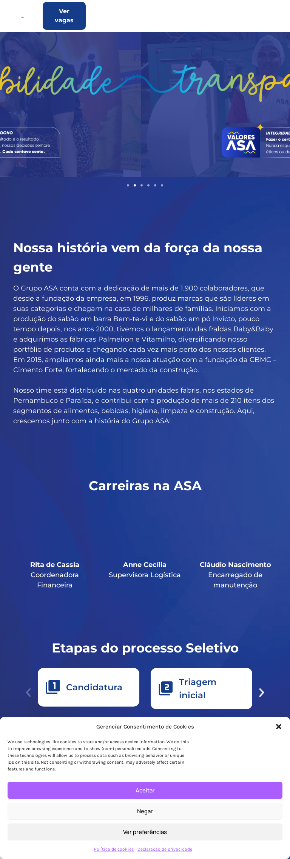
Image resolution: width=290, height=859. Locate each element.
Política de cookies (114, 849)
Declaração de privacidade (164, 849)
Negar (145, 811)
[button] (278, 726)
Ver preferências (145, 832)
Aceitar (145, 790)
